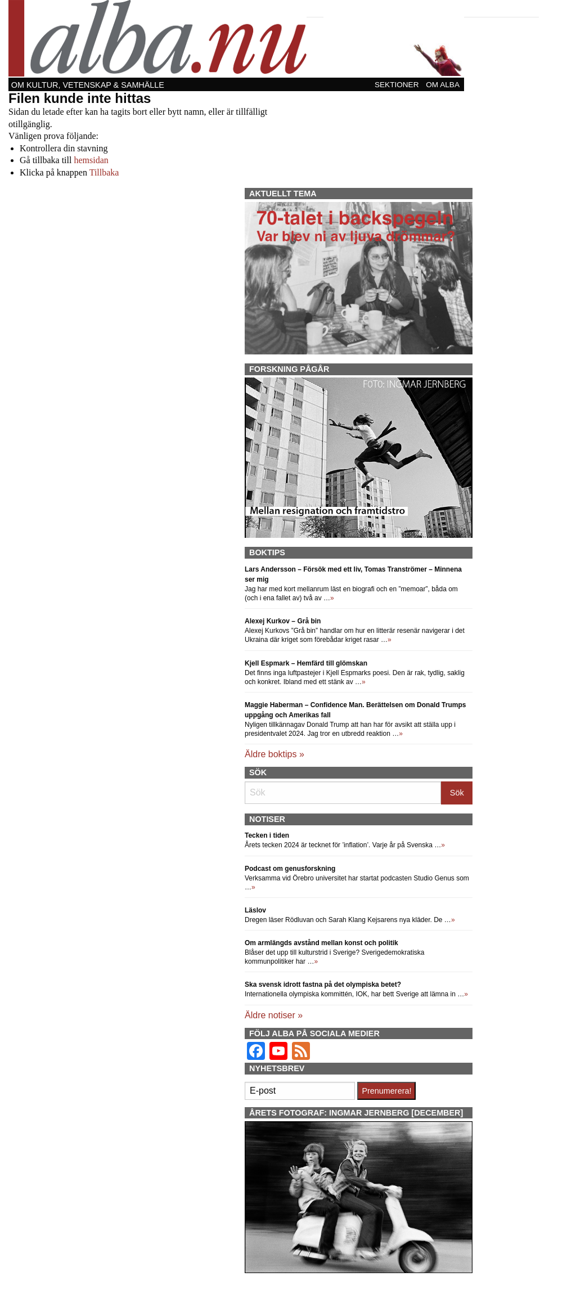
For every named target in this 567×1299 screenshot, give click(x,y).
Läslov (255, 910)
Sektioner (397, 84)
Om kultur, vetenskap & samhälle (87, 84)
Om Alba (443, 84)
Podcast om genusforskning (290, 869)
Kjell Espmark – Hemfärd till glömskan (306, 663)
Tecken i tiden (267, 835)
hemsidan (91, 160)
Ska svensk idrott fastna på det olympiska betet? (323, 984)
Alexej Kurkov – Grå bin (283, 621)
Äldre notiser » (274, 1015)
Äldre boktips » (274, 754)
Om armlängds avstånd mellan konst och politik (321, 943)
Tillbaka (104, 172)
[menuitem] (397, 84)
